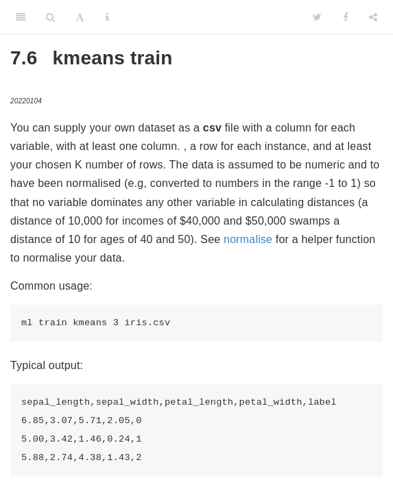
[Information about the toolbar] (107, 17)
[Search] (50, 17)
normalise (248, 239)
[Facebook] (346, 17)
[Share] (373, 17)
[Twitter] (317, 17)
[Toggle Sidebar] (20, 17)
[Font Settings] (80, 17)
